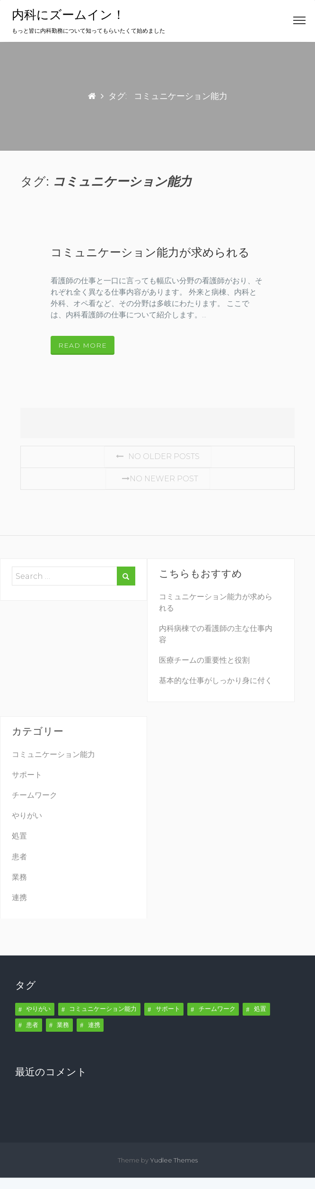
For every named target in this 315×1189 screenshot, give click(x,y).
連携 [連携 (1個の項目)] (94, 1024)
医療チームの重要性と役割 (204, 660)
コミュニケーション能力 (53, 754)
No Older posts (158, 456)
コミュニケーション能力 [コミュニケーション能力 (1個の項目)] (103, 1008)
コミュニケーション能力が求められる (150, 253)
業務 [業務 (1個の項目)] (63, 1024)
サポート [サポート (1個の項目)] (168, 1008)
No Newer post (157, 478)
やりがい (27, 815)
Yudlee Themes (174, 1160)
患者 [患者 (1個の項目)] (32, 1024)
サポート (27, 774)
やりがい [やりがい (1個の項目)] (38, 1008)
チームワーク (34, 795)
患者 (19, 856)
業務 (19, 877)
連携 (19, 897)
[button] (299, 22)
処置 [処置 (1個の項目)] (260, 1008)
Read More (82, 345)
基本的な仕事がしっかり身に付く (215, 680)
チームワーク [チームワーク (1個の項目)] (217, 1008)
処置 (19, 835)
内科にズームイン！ (68, 15)
